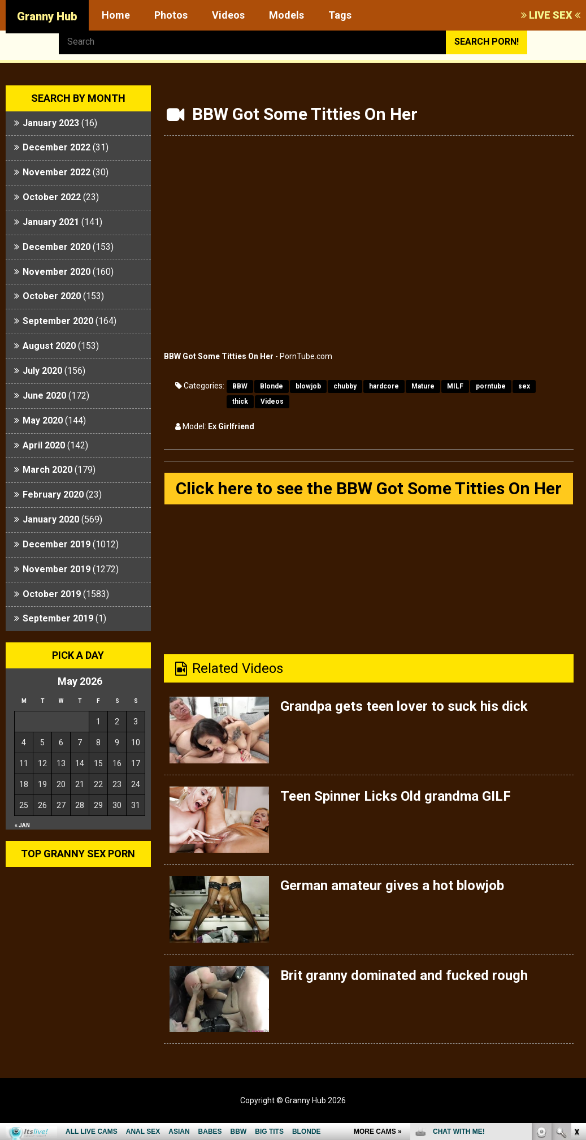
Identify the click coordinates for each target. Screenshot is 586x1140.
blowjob (308, 386)
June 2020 (44, 395)
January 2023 (51, 123)
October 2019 (52, 594)
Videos (228, 15)
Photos (171, 15)
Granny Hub (47, 16)
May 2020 (43, 420)
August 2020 (49, 345)
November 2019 (56, 569)
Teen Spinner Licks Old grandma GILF (395, 796)
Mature (423, 386)
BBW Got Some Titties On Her (219, 356)
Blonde (271, 386)
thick (240, 401)
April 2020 (44, 445)
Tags (339, 15)
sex (524, 386)
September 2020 (58, 321)
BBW (240, 386)
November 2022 (56, 172)
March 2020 (47, 469)
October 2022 (52, 197)
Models (286, 15)
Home (116, 15)
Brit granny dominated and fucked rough (404, 975)
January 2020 (51, 519)
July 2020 (42, 370)
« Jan (22, 825)
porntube (491, 386)
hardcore (384, 386)
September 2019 (58, 618)
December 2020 (56, 246)
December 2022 (56, 147)
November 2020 (56, 271)
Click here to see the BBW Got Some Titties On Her (369, 488)
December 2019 (56, 544)
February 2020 (53, 494)
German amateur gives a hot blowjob (392, 885)
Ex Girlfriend (231, 426)
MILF (455, 386)
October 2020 (52, 296)
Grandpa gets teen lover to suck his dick (404, 706)
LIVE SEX (550, 15)
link (576, 963)
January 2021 (51, 222)
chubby (345, 386)
